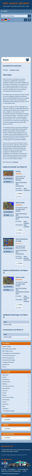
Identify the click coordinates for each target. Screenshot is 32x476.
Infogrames (27, 190)
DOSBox (20, 193)
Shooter (16, 402)
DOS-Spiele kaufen (7, 351)
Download (9, 178)
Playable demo (20, 186)
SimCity (18, 171)
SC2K (23, 209)
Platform (16, 391)
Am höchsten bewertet (8, 355)
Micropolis (18, 180)
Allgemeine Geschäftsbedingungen (11, 471)
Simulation (16, 404)
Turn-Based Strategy (16, 411)
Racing (16, 395)
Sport (16, 406)
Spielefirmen (5, 364)
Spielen (8, 181)
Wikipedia (15, 162)
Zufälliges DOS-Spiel (8, 362)
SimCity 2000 (20, 203)
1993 (17, 215)
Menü (5, 11)
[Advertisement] (16, 38)
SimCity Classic (20, 178)
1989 (17, 184)
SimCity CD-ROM (20, 248)
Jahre (4, 416)
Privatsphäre (11, 469)
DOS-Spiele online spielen (9, 349)
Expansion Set (16, 382)
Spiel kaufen (8, 215)
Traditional (16, 409)
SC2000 (18, 211)
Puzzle (16, 393)
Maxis (25, 188)
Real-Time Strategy (21, 182)
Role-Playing (16, 400)
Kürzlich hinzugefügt (8, 358)
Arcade (16, 377)
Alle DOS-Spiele (6, 346)
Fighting (16, 384)
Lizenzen (5, 425)
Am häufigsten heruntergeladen (11, 353)
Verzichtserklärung (22, 469)
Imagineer (26, 223)
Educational (16, 379)
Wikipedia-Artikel (14, 70)
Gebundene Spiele (8, 434)
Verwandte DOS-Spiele (8, 360)
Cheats (4, 367)
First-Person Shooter (16, 386)
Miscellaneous (16, 388)
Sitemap (3, 469)
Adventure (16, 375)
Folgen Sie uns (6, 459)
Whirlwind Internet (14, 473)
